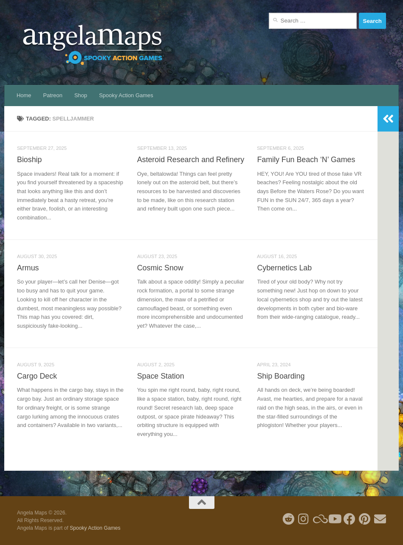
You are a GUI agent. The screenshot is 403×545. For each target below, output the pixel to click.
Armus (28, 268)
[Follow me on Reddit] (288, 519)
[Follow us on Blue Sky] (319, 519)
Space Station (160, 376)
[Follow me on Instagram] (304, 519)
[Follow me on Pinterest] (365, 519)
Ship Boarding (280, 376)
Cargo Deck (37, 376)
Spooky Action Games (126, 95)
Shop (80, 95)
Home (24, 95)
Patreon (52, 95)
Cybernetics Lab (284, 268)
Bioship (29, 159)
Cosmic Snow (160, 268)
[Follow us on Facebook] (349, 519)
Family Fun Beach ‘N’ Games (306, 159)
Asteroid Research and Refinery (190, 159)
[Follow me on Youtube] (334, 519)
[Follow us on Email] (380, 519)
